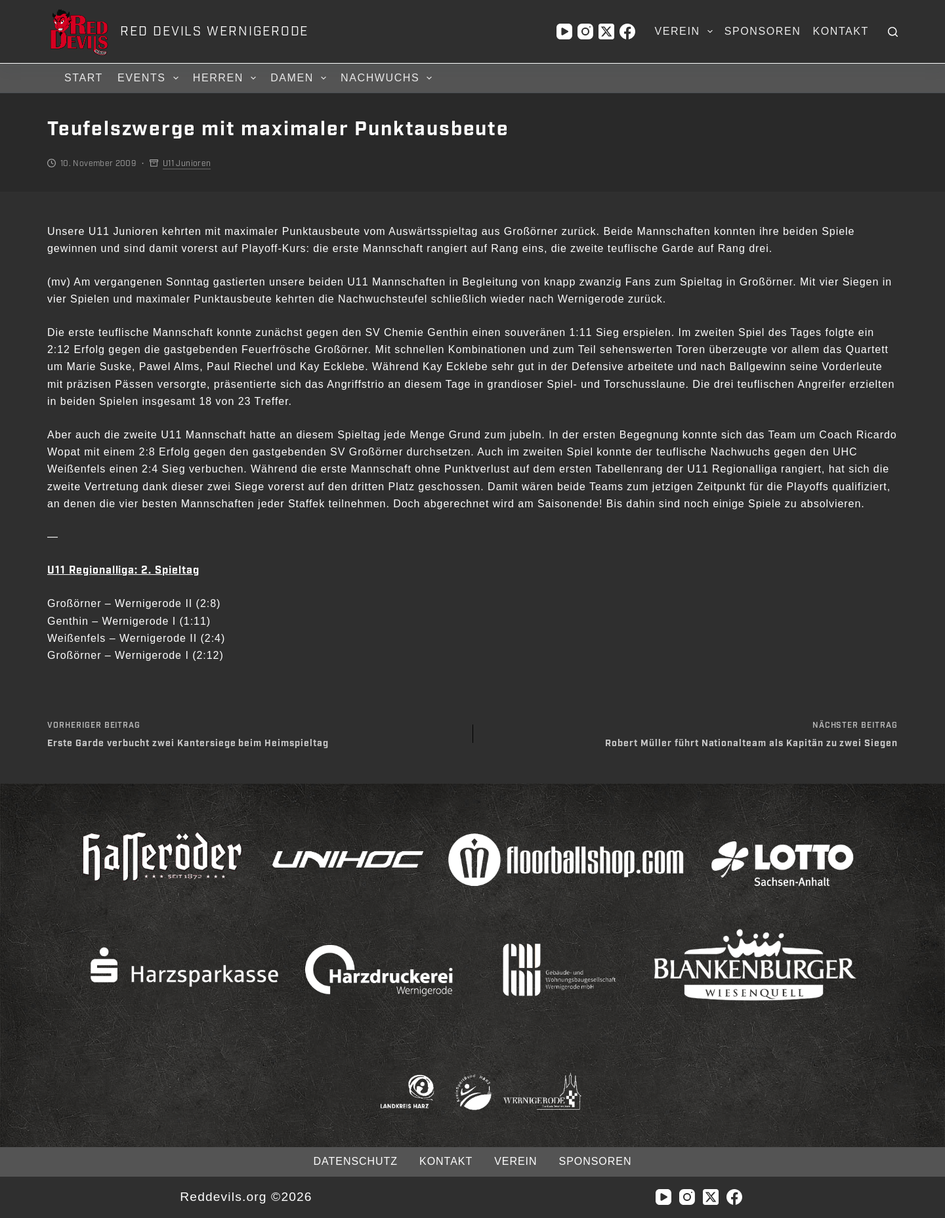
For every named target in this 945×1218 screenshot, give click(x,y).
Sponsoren (762, 31)
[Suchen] (893, 32)
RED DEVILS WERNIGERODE (214, 31)
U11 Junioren (187, 163)
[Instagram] (585, 31)
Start (83, 77)
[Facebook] (627, 31)
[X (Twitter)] (606, 31)
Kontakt (840, 31)
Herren (226, 78)
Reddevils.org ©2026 (246, 1197)
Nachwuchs (388, 78)
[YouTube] (564, 31)
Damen (300, 78)
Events (149, 78)
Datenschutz (356, 1161)
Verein (685, 31)
